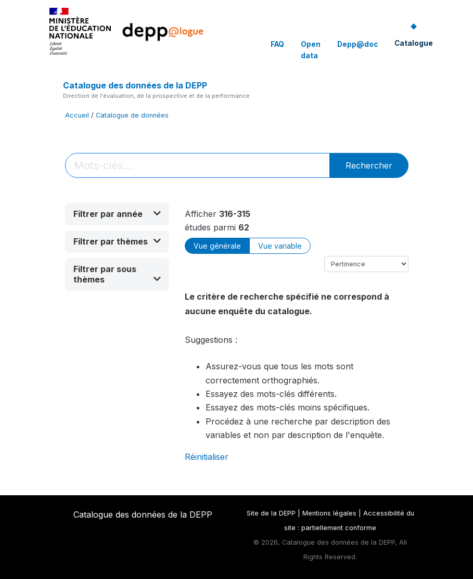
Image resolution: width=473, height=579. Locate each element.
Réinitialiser (206, 457)
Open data (311, 50)
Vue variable (280, 245)
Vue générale (217, 245)
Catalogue (413, 43)
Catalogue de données (132, 115)
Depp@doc (357, 44)
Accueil (77, 115)
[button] (117, 214)
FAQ (277, 44)
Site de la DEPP (271, 513)
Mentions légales (329, 513)
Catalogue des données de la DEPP (135, 85)
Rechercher (369, 165)
